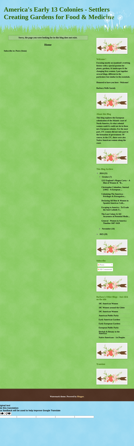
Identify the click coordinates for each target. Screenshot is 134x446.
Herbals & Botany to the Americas (109, 333)
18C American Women (108, 304)
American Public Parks (109, 316)
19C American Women (108, 311)
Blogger (80, 396)
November (106, 229)
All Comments (105, 269)
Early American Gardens (109, 320)
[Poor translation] (7, 413)
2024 (101, 173)
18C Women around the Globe (112, 308)
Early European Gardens (109, 324)
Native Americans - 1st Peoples (112, 337)
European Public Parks (109, 328)
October (105, 177)
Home (48, 44)
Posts (101, 265)
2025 (101, 234)
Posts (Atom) (21, 51)
